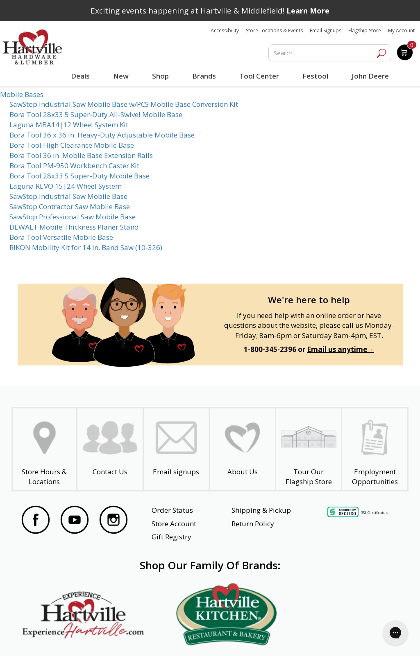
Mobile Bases (21, 94)
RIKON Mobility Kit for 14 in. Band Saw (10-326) (85, 247)
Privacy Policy (120, 638)
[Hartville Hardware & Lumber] (32, 47)
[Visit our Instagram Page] (113, 521)
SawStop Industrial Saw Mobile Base (68, 196)
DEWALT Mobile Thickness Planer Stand (74, 227)
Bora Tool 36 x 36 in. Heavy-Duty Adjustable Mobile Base (102, 135)
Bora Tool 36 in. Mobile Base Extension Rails (81, 155)
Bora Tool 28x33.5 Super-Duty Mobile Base (79, 175)
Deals (81, 77)
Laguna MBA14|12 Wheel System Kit (68, 124)
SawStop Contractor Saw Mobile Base (69, 206)
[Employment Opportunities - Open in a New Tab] (374, 449)
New (120, 76)
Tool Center (258, 76)
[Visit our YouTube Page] (74, 521)
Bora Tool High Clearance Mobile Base (71, 145)
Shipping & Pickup (261, 510)
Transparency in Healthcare (267, 638)
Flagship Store (364, 30)
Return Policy (253, 523)
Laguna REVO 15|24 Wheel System (65, 186)
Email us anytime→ (340, 349)
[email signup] (176, 449)
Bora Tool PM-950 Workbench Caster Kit (74, 165)
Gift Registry (171, 536)
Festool (314, 76)
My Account (401, 30)
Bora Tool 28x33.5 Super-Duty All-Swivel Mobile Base (95, 114)
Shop (161, 77)
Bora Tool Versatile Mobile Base (61, 237)
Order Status (172, 510)
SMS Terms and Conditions (358, 638)
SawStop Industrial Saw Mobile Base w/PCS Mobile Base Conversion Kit (123, 104)
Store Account (174, 523)
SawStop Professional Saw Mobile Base (72, 216)
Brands (203, 76)
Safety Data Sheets (184, 638)
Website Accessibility (53, 638)
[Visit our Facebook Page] (35, 521)
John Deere (368, 76)
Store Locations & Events (274, 30)
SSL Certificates (374, 512)
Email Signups (325, 30)
